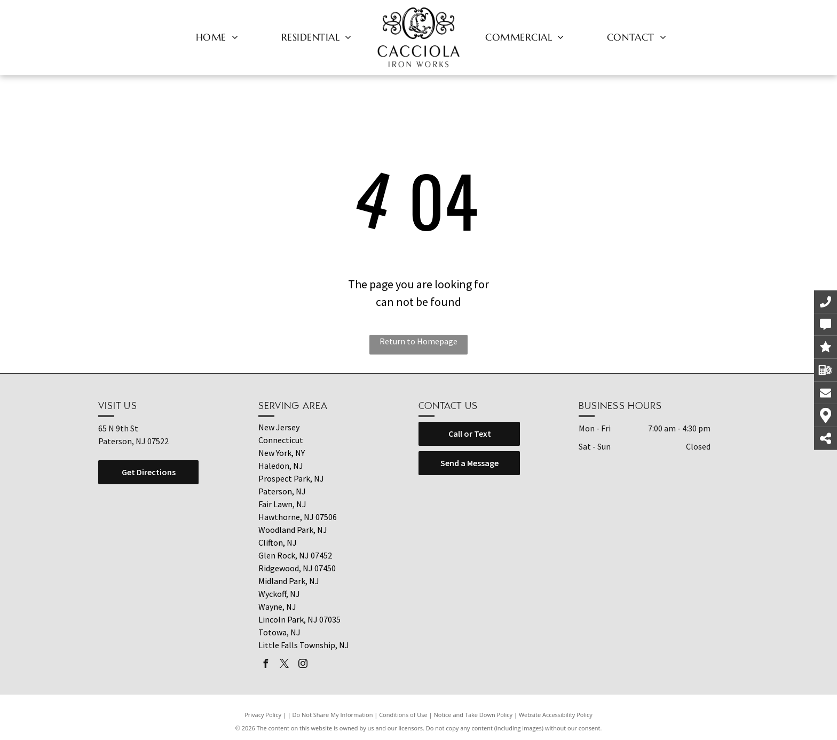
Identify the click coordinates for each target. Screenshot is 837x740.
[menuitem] (217, 36)
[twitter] (284, 665)
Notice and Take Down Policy (473, 715)
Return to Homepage (418, 341)
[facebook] (265, 665)
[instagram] (303, 665)
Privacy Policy (262, 715)
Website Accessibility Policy (556, 715)
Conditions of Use (403, 715)
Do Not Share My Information (333, 715)
